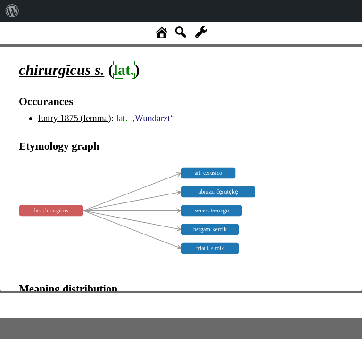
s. (61, 69)
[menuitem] (12, 11)
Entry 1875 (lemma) (74, 118)
